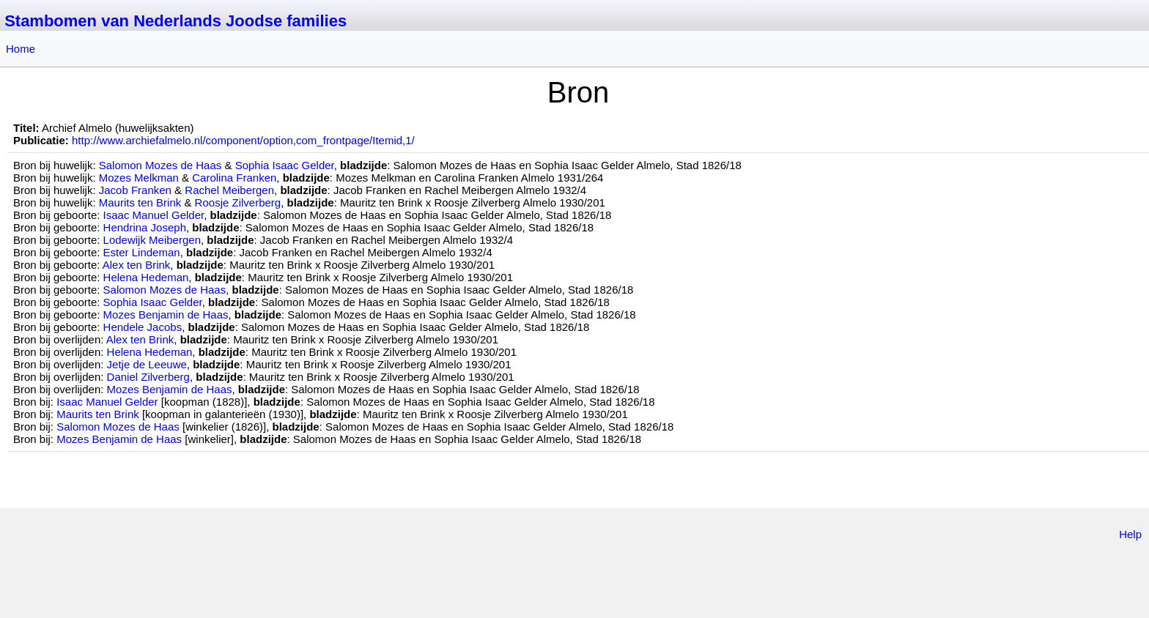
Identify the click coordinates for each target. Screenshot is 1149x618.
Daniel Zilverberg (148, 377)
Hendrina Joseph (144, 227)
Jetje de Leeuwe (147, 364)
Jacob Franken (135, 190)
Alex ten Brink (137, 264)
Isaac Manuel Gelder (153, 215)
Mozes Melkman (139, 177)
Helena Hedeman (146, 277)
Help (1130, 534)
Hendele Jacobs (142, 327)
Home (20, 48)
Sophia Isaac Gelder (284, 165)
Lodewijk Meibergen (152, 240)
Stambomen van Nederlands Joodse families (175, 21)
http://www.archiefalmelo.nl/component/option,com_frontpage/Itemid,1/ (243, 140)
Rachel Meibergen (229, 190)
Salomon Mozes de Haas (160, 165)
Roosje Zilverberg (238, 202)
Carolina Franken (234, 177)
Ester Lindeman (141, 252)
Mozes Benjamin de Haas (166, 314)
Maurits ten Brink (140, 202)
